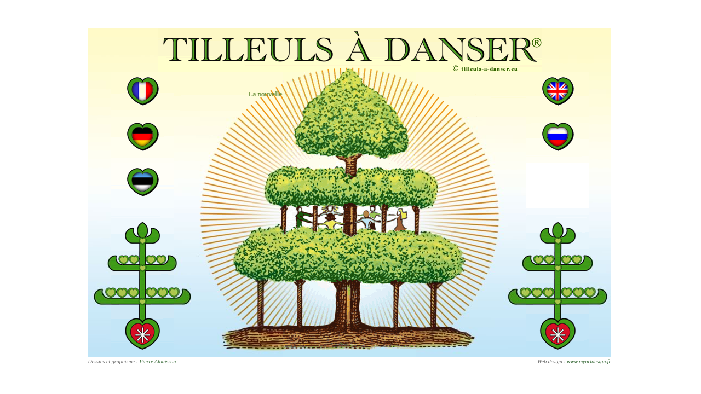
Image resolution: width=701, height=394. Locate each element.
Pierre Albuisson (157, 361)
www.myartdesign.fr (589, 361)
